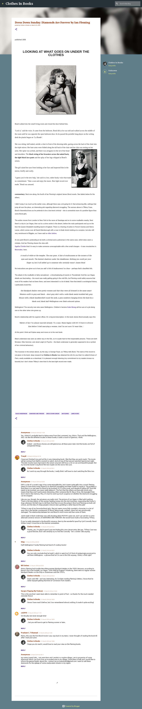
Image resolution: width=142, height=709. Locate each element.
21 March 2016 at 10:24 (50, 591)
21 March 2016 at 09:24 (47, 576)
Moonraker (19, 250)
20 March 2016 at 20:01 (47, 441)
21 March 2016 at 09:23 (47, 550)
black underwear (21, 413)
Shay (23, 542)
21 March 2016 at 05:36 (37, 565)
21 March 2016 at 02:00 (38, 481)
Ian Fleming (65, 413)
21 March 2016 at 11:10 (34, 613)
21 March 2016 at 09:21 (47, 468)
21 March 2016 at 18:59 (47, 599)
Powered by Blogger (71, 706)
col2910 (24, 613)
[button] (16, 29)
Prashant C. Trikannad (29, 633)
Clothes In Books (19, 4)
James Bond (75, 413)
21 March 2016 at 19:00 (47, 641)
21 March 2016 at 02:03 (32, 542)
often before (52, 233)
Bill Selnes (25, 565)
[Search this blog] (129, 3)
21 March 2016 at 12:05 (45, 633)
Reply (23, 452)
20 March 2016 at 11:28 (38, 432)
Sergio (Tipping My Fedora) (32, 591)
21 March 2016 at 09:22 (47, 526)
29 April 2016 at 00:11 (37, 654)
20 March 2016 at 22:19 (34, 456)
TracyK (23, 456)
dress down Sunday (52, 413)
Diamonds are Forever (36, 413)
